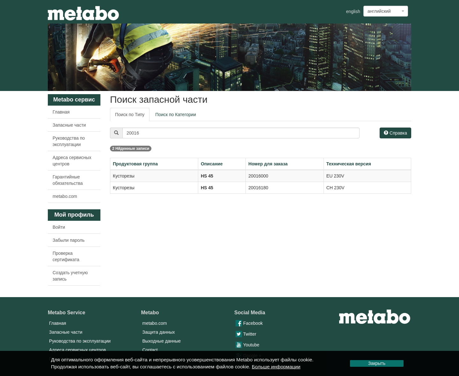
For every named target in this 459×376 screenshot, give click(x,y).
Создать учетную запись (70, 276)
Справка (395, 133)
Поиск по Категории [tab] (175, 114)
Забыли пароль (68, 240)
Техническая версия (348, 163)
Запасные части (69, 125)
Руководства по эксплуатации (69, 141)
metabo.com (65, 196)
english (353, 11)
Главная (61, 112)
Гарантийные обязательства (68, 180)
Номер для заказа (268, 163)
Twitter (246, 334)
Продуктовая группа (135, 163)
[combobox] (385, 11)
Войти (59, 227)
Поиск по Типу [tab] (129, 114)
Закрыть (376, 363)
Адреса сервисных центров (72, 160)
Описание (212, 163)
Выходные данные (161, 341)
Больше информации (276, 366)
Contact (150, 349)
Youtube (247, 345)
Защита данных (158, 332)
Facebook (249, 323)
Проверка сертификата (66, 256)
